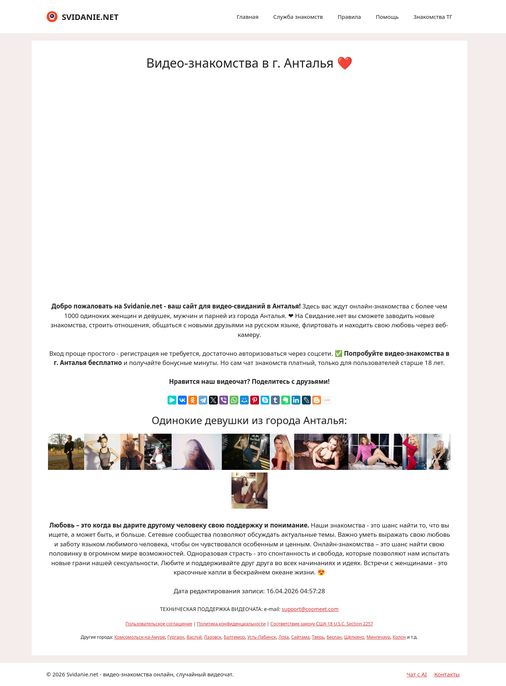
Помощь (387, 16)
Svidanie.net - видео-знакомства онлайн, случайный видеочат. (150, 674)
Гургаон (175, 637)
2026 (58, 674)
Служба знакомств (298, 16)
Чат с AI (417, 674)
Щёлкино (354, 637)
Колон (399, 637)
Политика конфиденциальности (231, 624)
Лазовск (212, 637)
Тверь (318, 637)
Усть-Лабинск (261, 637)
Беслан (334, 637)
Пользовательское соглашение (158, 624)
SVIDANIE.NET (90, 16)
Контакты (447, 674)
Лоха (284, 637)
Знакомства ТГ (432, 16)
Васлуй (194, 637)
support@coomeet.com (310, 608)
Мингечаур (378, 637)
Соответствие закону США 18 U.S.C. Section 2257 (322, 624)
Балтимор (234, 637)
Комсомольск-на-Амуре (139, 637)
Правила (349, 16)
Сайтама (300, 637)
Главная (247, 16)
